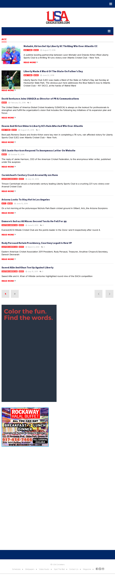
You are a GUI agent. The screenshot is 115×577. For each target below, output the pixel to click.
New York (28, 50)
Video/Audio (44, 569)
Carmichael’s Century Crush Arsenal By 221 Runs (30, 175)
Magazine (87, 569)
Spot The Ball (59, 569)
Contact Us (73, 569)
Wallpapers (29, 569)
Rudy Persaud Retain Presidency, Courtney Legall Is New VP (37, 243)
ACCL (4, 203)
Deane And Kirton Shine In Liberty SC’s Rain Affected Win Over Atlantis (42, 126)
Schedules (16, 569)
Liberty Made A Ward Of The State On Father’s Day (53, 71)
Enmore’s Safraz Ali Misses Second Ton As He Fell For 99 (34, 221)
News (36, 50)
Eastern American (9, 179)
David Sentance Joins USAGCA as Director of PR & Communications (40, 98)
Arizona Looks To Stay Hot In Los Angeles (26, 199)
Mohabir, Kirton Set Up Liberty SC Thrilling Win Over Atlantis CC (60, 46)
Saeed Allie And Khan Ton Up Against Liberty (27, 267)
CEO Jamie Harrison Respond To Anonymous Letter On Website (38, 150)
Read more (30, 62)
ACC (4, 39)
